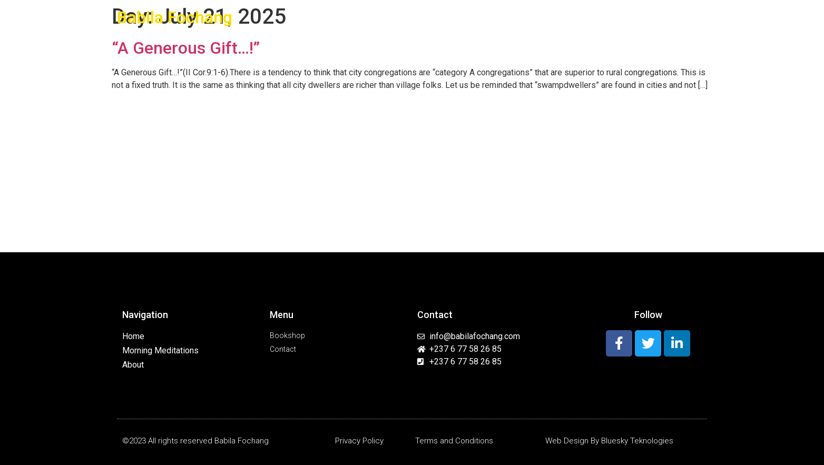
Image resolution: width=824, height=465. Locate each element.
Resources (591, 17)
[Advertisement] (412, 173)
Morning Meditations (466, 17)
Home (378, 17)
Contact (688, 17)
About (410, 17)
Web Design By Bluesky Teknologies (609, 441)
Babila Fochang (174, 17)
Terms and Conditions (454, 441)
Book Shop (644, 17)
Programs (535, 17)
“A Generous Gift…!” (186, 48)
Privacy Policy (359, 441)
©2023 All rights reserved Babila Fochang (195, 441)
